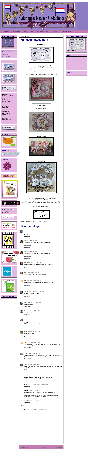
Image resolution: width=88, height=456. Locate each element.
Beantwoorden (27, 236)
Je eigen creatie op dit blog (42, 31)
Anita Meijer (27, 262)
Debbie (25, 272)
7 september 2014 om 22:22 (35, 390)
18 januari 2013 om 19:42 (35, 280)
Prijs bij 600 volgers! (66, 31)
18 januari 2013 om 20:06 (38, 291)
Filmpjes (25, 31)
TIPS (31, 31)
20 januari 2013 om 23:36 (33, 364)
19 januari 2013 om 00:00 (34, 353)
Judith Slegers (5, 54)
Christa (25, 364)
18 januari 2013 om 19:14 (38, 240)
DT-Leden (55, 31)
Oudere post (59, 447)
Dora (25, 230)
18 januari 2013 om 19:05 (32, 230)
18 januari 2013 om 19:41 (33, 272)
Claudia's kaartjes (28, 291)
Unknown (26, 342)
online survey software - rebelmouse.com (39, 384)
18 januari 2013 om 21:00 (35, 302)
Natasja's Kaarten (28, 240)
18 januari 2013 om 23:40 (34, 342)
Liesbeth (26, 353)
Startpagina (7, 31)
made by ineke (27, 331)
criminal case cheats (34, 400)
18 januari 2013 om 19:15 (38, 251)
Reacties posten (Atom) (45, 451)
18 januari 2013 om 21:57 (36, 331)
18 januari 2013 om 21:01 (34, 310)
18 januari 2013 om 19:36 (35, 262)
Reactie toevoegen (25, 405)
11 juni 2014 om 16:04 (33, 374)
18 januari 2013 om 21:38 (34, 319)
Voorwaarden (16, 31)
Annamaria (26, 280)
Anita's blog (27, 302)
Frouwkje (26, 319)
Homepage (42, 447)
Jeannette (26, 310)
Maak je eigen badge (6, 56)
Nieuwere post (24, 447)
